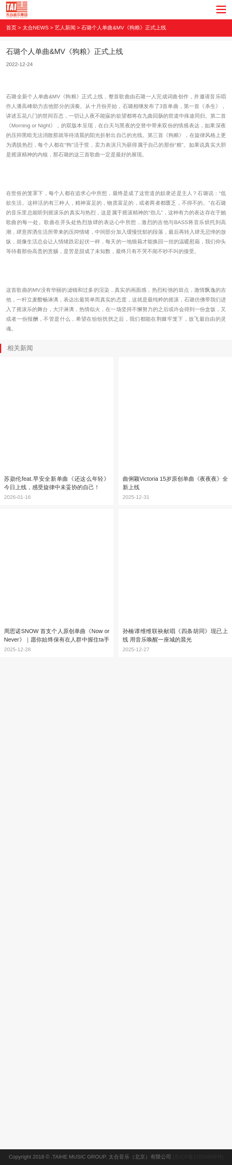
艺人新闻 (65, 28)
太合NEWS (36, 28)
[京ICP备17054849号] (198, 1157)
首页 (11, 28)
